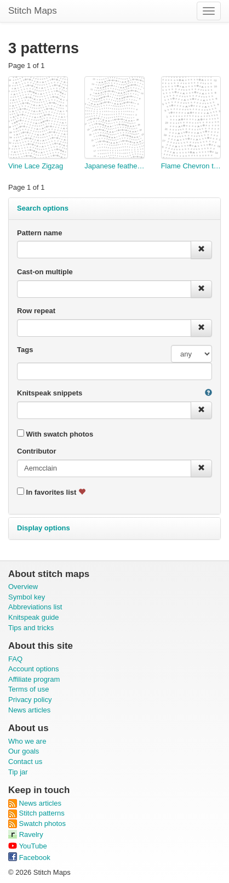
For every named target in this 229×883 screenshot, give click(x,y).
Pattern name (39, 233)
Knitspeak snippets (49, 393)
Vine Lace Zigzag (35, 166)
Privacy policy (29, 699)
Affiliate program (34, 679)
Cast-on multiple (45, 272)
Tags (25, 350)
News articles (29, 710)
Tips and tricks (31, 628)
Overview (23, 586)
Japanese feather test (114, 166)
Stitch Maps (32, 10)
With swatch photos (55, 433)
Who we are (27, 741)
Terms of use (28, 689)
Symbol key (26, 597)
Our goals (23, 751)
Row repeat (36, 311)
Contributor (36, 451)
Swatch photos (37, 823)
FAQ (15, 659)
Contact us (25, 761)
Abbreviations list (35, 607)
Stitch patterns (36, 813)
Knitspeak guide (33, 617)
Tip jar (18, 772)
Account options (33, 669)
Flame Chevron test (191, 166)
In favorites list (51, 492)
